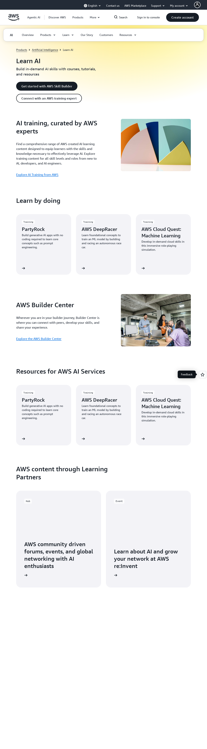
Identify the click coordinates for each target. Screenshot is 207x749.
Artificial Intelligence (45, 49)
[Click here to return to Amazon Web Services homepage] (13, 19)
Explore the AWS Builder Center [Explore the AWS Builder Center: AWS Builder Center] (38, 339)
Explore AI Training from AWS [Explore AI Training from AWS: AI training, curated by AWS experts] (37, 175)
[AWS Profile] (197, 5)
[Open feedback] (202, 374)
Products (21, 49)
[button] (57, 17)
